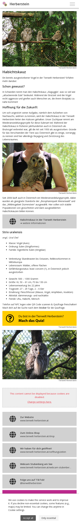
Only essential (48, 518)
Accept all (28, 518)
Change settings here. (40, 401)
